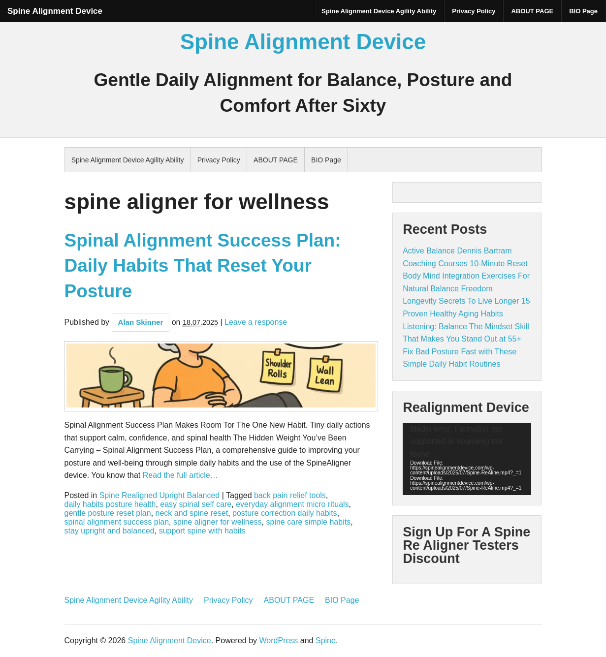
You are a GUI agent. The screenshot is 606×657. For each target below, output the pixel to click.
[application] (467, 459)
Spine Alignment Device (54, 11)
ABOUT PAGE (532, 11)
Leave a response (255, 322)
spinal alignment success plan (116, 522)
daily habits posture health (110, 504)
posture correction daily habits (284, 513)
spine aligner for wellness (217, 522)
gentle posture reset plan (107, 513)
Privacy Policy (473, 11)
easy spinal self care (195, 504)
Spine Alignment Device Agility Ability (378, 11)
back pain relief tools (290, 496)
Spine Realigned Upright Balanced (159, 496)
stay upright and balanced (109, 531)
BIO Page (583, 11)
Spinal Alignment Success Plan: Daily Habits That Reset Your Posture (202, 266)
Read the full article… (179, 475)
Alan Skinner (140, 322)
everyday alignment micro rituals (292, 504)
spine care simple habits (308, 522)
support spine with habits (202, 531)
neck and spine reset (192, 513)
